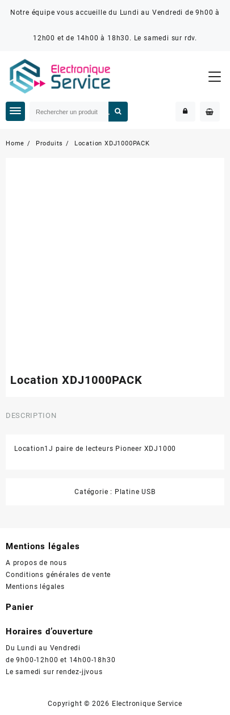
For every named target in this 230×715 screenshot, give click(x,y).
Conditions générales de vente (58, 575)
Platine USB (135, 492)
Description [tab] (31, 415)
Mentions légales (35, 587)
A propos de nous (36, 563)
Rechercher (118, 112)
